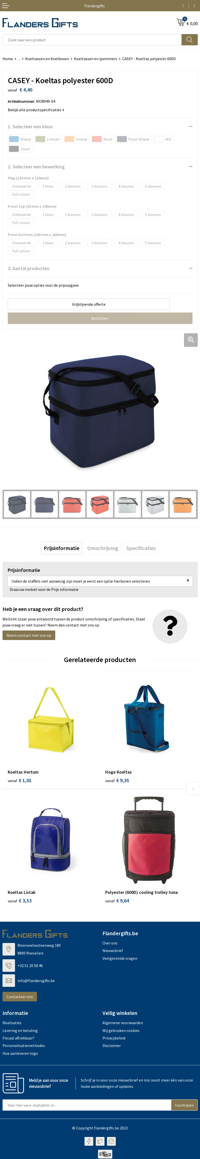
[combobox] (92, 39)
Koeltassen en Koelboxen (47, 58)
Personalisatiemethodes (23, 1045)
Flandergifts (94, 5)
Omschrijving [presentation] (102, 548)
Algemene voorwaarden (122, 1023)
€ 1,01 (20, 780)
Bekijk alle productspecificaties (36, 109)
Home (7, 58)
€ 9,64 (117, 901)
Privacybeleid (113, 1038)
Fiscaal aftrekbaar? (18, 1038)
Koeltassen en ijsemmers (95, 58)
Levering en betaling (20, 1030)
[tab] (61, 548)
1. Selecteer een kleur (30, 126)
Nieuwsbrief (112, 951)
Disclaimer (111, 1045)
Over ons (110, 943)
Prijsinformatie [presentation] (61, 548)
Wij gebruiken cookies (121, 1030)
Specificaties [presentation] (141, 548)
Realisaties (12, 1023)
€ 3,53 (20, 901)
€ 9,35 (117, 780)
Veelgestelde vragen (119, 958)
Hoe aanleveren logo (20, 1053)
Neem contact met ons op (28, 635)
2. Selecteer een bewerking (36, 166)
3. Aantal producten (29, 268)
